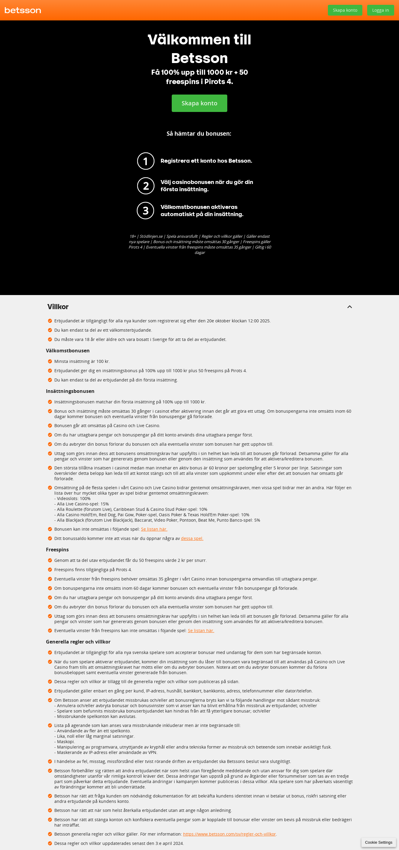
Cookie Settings (378, 842)
